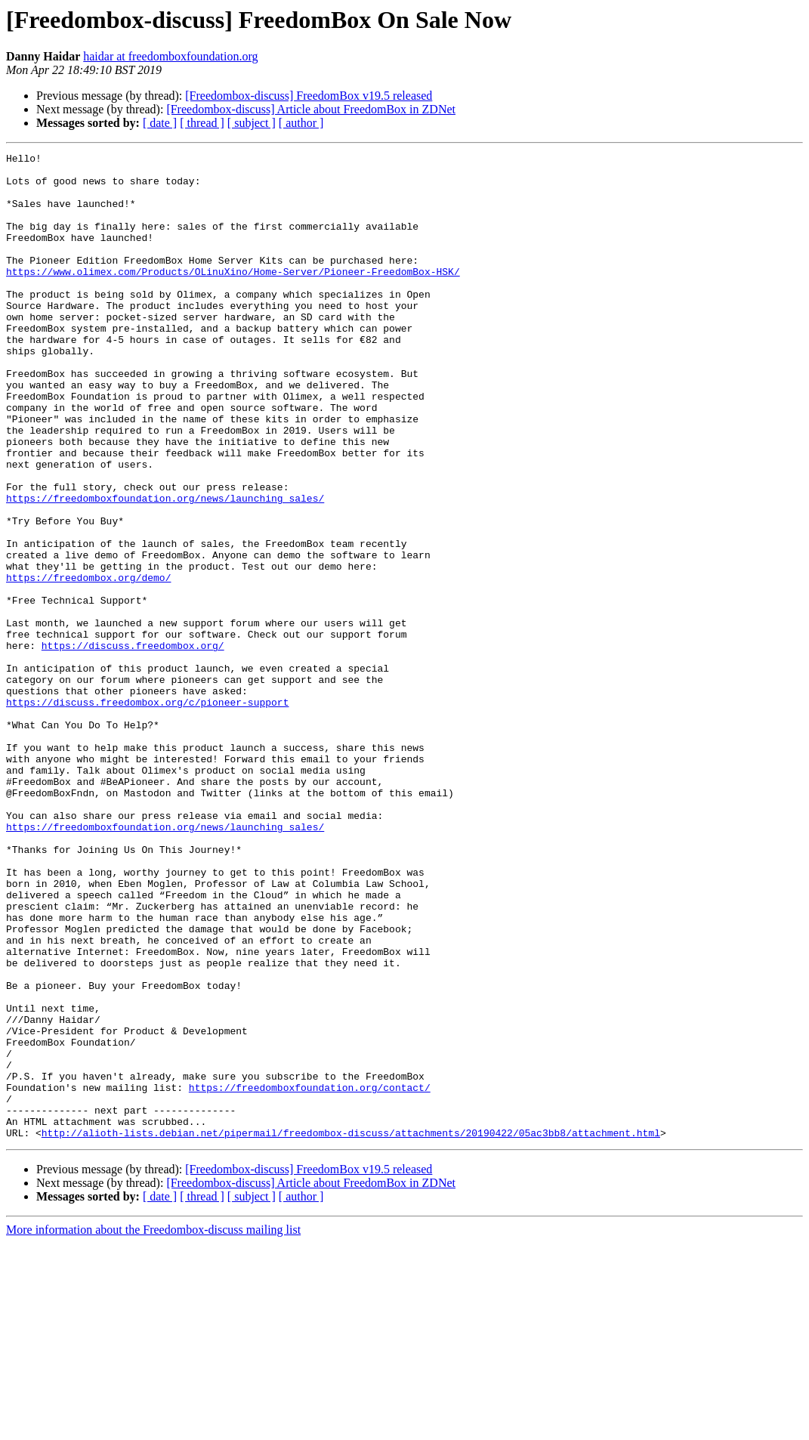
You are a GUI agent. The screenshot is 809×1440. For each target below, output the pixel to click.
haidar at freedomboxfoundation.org (170, 56)
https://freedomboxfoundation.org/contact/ (310, 1275)
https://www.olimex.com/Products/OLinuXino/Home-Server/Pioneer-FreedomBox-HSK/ (233, 296)
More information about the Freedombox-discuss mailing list (153, 1426)
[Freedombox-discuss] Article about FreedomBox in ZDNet (310, 109)
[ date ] (160, 122)
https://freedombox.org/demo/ (88, 663)
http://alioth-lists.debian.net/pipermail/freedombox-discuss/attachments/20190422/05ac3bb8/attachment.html (351, 1329)
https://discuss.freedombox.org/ (133, 745)
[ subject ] (251, 122)
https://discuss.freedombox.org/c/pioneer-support (147, 813)
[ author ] (301, 122)
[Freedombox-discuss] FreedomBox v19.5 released (308, 95)
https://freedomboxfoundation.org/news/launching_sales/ (165, 568)
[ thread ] (202, 122)
